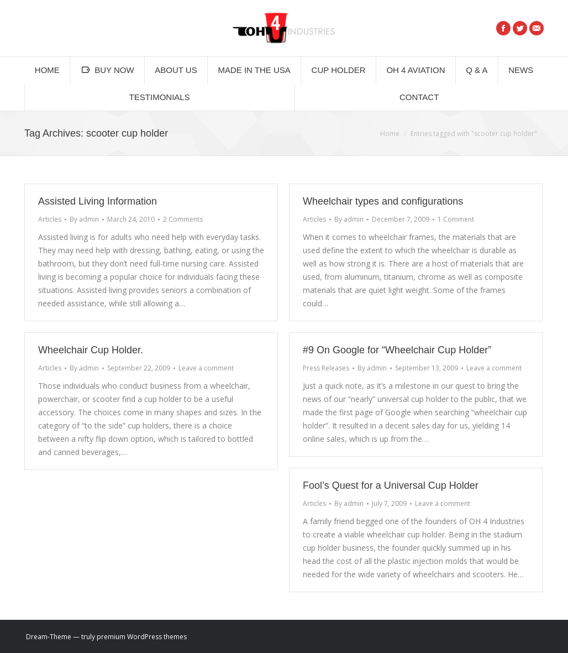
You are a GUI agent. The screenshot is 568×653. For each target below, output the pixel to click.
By (84, 219)
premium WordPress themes (142, 636)
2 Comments (183, 219)
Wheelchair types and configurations (383, 201)
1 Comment (456, 219)
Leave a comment (206, 368)
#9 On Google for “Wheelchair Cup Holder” (397, 350)
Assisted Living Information (97, 201)
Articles (49, 219)
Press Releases (326, 368)
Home (389, 133)
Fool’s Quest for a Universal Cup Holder (390, 485)
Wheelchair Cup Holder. (90, 350)
